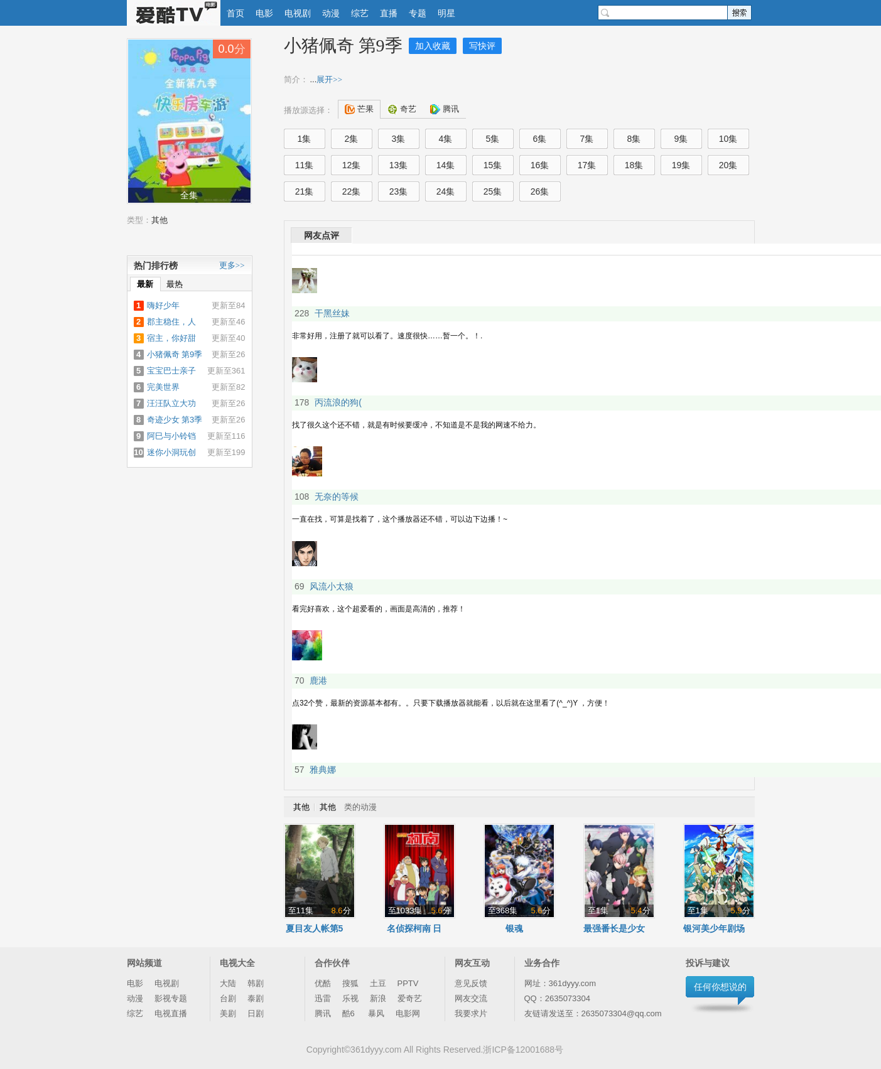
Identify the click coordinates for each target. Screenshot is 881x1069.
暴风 (376, 1013)
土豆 (378, 983)
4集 (446, 139)
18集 (634, 165)
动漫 (331, 13)
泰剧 (255, 998)
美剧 (228, 1013)
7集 (587, 139)
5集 (493, 139)
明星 (446, 13)
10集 (728, 139)
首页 (235, 13)
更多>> (232, 265)
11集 (304, 165)
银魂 (514, 928)
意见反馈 (471, 983)
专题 (417, 13)
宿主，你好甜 (171, 338)
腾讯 (323, 1013)
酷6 (349, 1013)
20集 (728, 165)
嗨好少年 (163, 305)
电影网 (408, 1013)
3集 (399, 139)
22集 (351, 191)
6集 (540, 139)
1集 (304, 139)
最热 (174, 284)
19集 (681, 165)
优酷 (323, 983)
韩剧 (255, 983)
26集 (540, 191)
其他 (159, 220)
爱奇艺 (409, 998)
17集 (587, 165)
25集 (493, 191)
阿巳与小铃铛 (171, 436)
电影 (264, 13)
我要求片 (471, 1013)
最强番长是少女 (614, 928)
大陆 (228, 983)
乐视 (350, 998)
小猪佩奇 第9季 (343, 45)
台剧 (228, 998)
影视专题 (170, 998)
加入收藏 (432, 46)
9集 (681, 139)
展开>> (329, 79)
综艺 (360, 13)
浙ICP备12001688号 (523, 1050)
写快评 (482, 46)
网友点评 (321, 235)
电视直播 (170, 1013)
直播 (388, 13)
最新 (145, 284)
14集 (445, 165)
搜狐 (350, 983)
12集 (351, 165)
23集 (398, 191)
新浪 (378, 998)
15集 (493, 165)
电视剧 (297, 13)
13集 (398, 165)
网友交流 (471, 998)
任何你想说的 (720, 987)
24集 (445, 191)
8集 (634, 139)
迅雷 (323, 998)
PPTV (408, 983)
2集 (352, 139)
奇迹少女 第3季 (175, 419)
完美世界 (163, 387)
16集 (540, 165)
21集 (304, 191)
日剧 (255, 1013)
